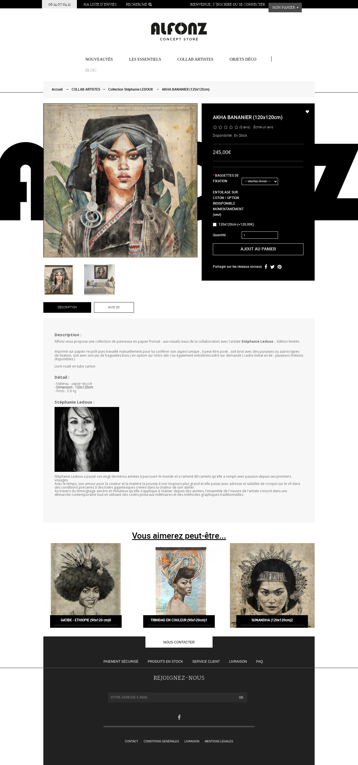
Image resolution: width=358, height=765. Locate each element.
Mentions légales (219, 741)
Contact (131, 741)
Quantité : (220, 235)
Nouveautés (99, 59)
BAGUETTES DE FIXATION (226, 178)
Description (67, 307)
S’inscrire (222, 5)
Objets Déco (243, 59)
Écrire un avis (263, 127)
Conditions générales (161, 741)
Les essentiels (145, 59)
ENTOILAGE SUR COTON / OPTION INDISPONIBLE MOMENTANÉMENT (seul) (227, 203)
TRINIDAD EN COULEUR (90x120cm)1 (178, 624)
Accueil (57, 89)
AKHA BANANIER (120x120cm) (185, 89)
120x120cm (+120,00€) (233, 224)
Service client (206, 662)
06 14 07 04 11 (59, 5)
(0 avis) (244, 127)
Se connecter (252, 5)
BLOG (90, 70)
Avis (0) (114, 307)
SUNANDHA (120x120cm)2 (272, 624)
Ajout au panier (258, 249)
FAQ (259, 662)
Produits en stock (165, 662)
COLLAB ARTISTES (195, 59)
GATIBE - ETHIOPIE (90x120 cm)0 (86, 624)
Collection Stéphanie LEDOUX (130, 89)
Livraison (238, 662)
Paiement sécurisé (120, 662)
